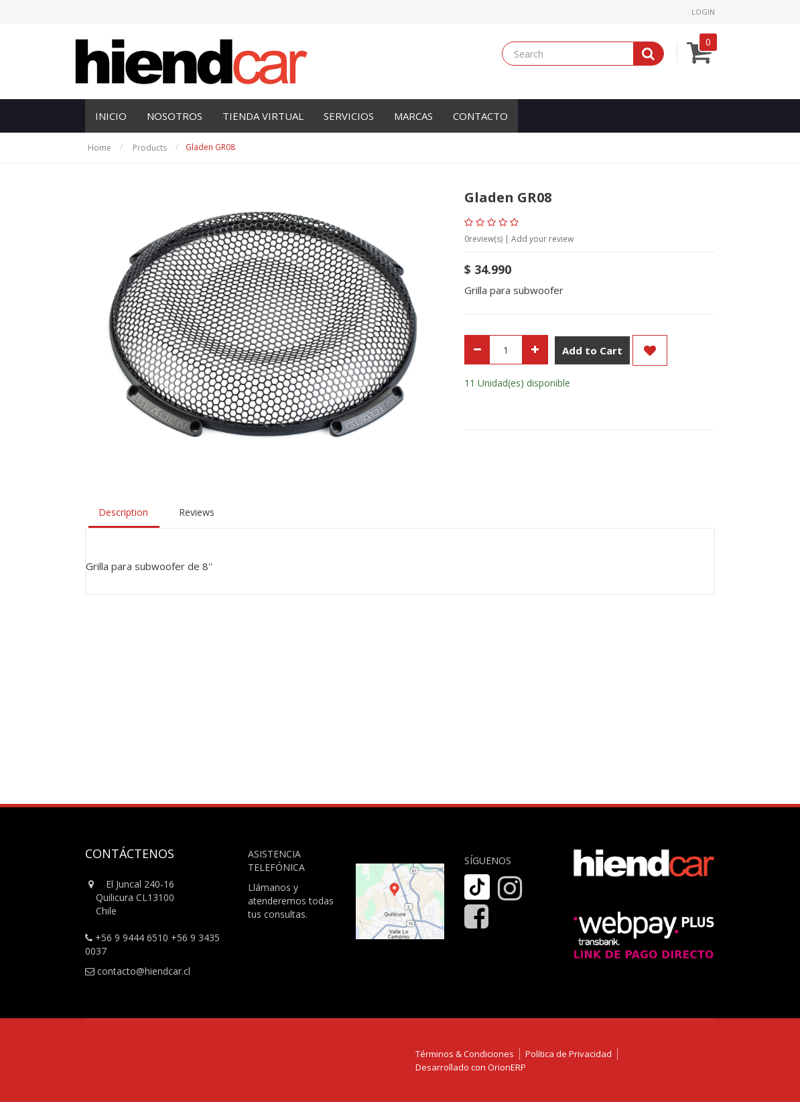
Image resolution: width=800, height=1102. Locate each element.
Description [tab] (123, 512)
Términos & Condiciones (464, 1054)
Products (150, 147)
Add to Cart (592, 350)
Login (703, 12)
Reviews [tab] (196, 512)
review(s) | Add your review (519, 239)
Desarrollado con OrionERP (470, 1067)
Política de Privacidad (568, 1054)
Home (99, 147)
